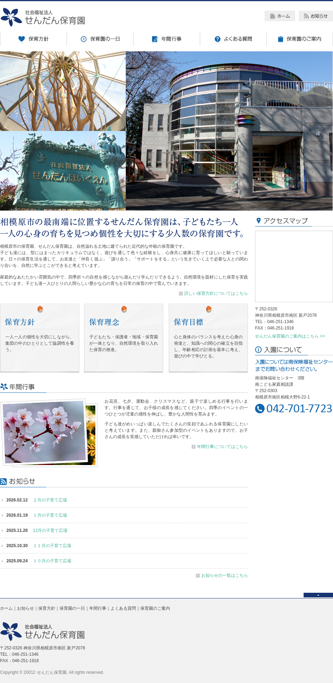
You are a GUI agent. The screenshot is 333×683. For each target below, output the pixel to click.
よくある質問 (123, 608)
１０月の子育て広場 (52, 560)
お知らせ (25, 608)
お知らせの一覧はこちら (224, 575)
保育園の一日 (72, 608)
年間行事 (97, 608)
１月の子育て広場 (50, 515)
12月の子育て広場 (50, 530)
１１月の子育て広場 (52, 545)
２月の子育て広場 (50, 500)
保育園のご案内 (155, 608)
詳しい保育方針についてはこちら (216, 293)
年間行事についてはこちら (222, 446)
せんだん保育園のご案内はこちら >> (290, 336)
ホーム (6, 608)
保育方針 (46, 608)
